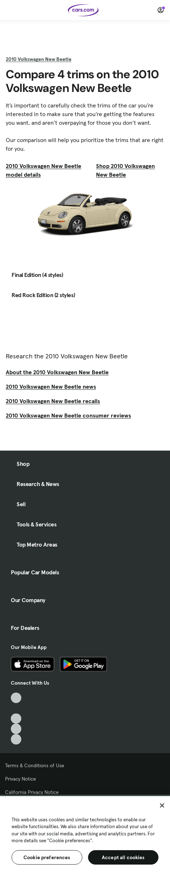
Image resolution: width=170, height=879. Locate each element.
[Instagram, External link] (16, 729)
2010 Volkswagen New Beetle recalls (53, 401)
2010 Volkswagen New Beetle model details (43, 170)
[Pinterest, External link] (16, 739)
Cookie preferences (46, 857)
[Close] (162, 805)
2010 (38, 59)
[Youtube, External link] (16, 719)
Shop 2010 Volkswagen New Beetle (125, 170)
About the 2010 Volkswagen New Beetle (57, 372)
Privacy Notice (20, 779)
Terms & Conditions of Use (34, 765)
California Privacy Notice (32, 792)
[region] (85, 837)
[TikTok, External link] (16, 698)
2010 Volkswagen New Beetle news (51, 386)
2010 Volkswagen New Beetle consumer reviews (68, 415)
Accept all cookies (123, 857)
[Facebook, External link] (16, 708)
